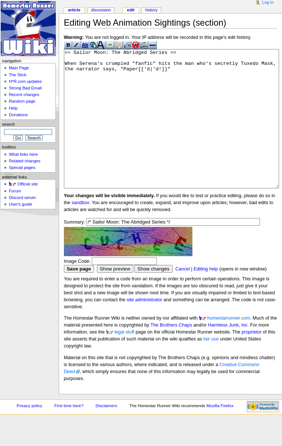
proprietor (251, 359)
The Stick (17, 75)
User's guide (20, 204)
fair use (211, 366)
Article (74, 10)
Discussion (101, 10)
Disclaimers (106, 433)
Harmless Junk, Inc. (228, 352)
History (151, 10)
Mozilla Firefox (220, 433)
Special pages (22, 167)
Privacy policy (29, 433)
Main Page (19, 68)
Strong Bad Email (25, 88)
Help (13, 108)
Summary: (74, 249)
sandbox (80, 230)
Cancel (182, 296)
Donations (18, 115)
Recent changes (24, 94)
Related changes (24, 161)
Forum (15, 191)
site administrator (144, 327)
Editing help (206, 296)
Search (8, 124)
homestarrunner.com (228, 345)
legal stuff (124, 359)
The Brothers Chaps (171, 352)
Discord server (22, 197)
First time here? (68, 433)
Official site (27, 184)
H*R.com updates (25, 81)
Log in (268, 2)
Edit (130, 10)
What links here (23, 154)
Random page (22, 101)
